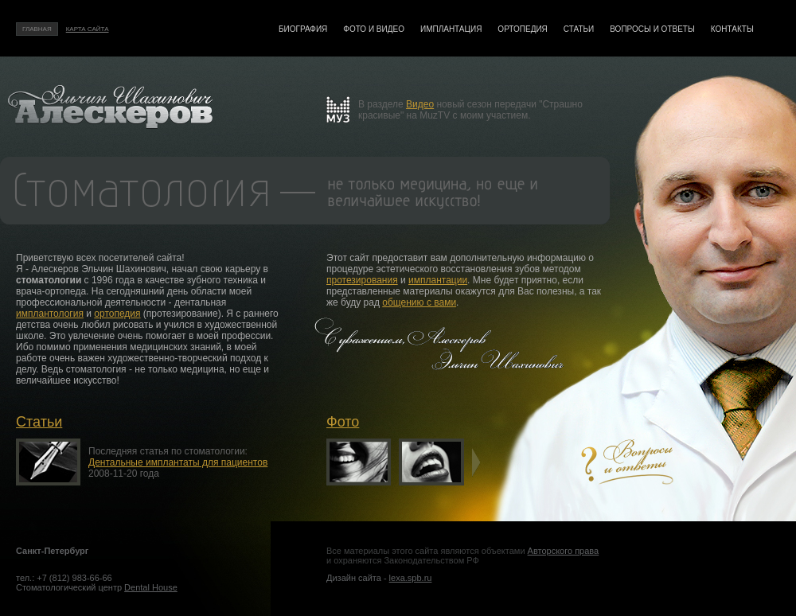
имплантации (437, 280)
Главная (37, 29)
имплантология (50, 313)
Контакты (732, 29)
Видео (420, 104)
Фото (342, 422)
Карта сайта (87, 29)
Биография (303, 29)
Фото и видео (373, 29)
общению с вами (419, 302)
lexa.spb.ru (410, 578)
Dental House (151, 587)
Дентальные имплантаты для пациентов (177, 462)
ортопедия (117, 313)
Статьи (579, 29)
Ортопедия (522, 29)
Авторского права (563, 551)
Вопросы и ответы (652, 29)
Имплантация (451, 29)
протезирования (362, 280)
